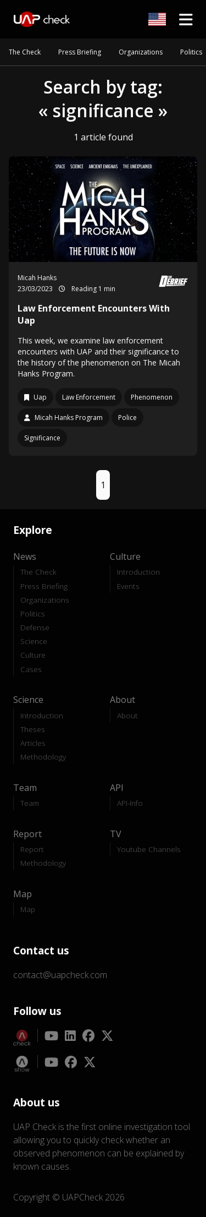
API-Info (130, 803)
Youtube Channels (149, 849)
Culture (33, 655)
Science (33, 641)
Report (32, 849)
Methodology (43, 756)
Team (29, 803)
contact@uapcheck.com (60, 975)
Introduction (138, 571)
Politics (191, 52)
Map (27, 909)
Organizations (141, 52)
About (127, 715)
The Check (25, 52)
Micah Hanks (37, 277)
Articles (33, 743)
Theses (32, 729)
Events (128, 586)
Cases (31, 669)
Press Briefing (79, 52)
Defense (34, 627)
